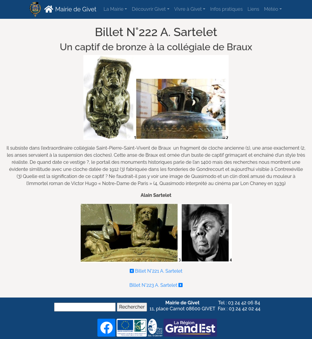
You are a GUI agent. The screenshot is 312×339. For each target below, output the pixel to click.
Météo (271, 9)
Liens (253, 9)
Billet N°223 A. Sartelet (156, 283)
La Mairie (113, 9)
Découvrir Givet (149, 9)
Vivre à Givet (188, 9)
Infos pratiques (226, 9)
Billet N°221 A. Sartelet (156, 269)
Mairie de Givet (69, 9)
